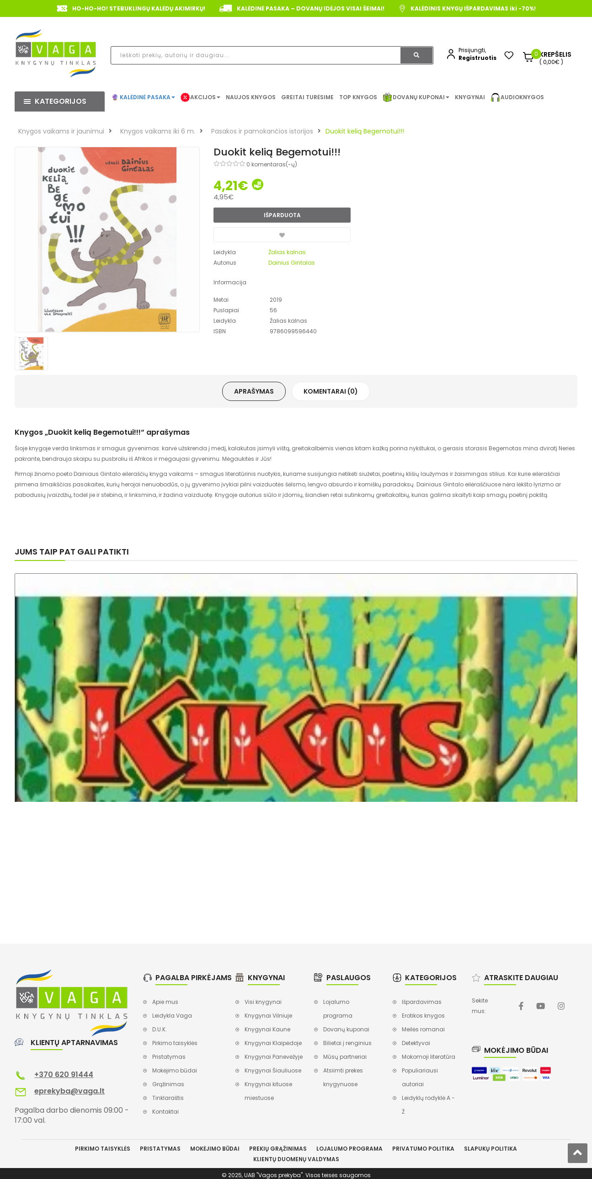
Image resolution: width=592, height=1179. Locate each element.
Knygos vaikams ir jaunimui (61, 131)
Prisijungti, (472, 50)
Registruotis (477, 58)
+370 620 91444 (63, 1074)
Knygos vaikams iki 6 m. (157, 131)
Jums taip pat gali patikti (72, 551)
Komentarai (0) (331, 391)
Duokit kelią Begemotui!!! (364, 131)
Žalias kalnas (287, 252)
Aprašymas (254, 391)
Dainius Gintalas (291, 263)
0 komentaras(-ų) (271, 164)
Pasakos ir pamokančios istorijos (262, 131)
